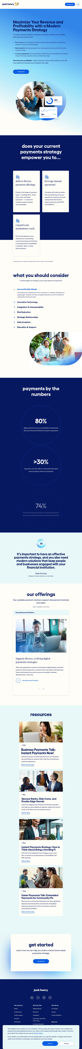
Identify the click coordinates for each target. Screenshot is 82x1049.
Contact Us (69, 4)
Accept (50, 1043)
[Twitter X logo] (50, 998)
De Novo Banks (18, 1015)
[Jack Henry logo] (10, 5)
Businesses (17, 1022)
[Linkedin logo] (31, 998)
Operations (36, 1015)
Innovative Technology (27, 302)
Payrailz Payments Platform (25, 612)
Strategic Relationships (27, 317)
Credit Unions (18, 1012)
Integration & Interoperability (30, 307)
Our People (54, 1008)
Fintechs (16, 1018)
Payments (35, 1012)
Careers (53, 1012)
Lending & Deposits (38, 1024)
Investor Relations (56, 1015)
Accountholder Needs (27, 289)
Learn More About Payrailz (30, 680)
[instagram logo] (44, 998)
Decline (66, 1043)
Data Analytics (24, 322)
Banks (16, 1008)
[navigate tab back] (39, 689)
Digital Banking (37, 1008)
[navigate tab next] (43, 689)
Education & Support (26, 327)
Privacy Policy (38, 1033)
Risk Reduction (24, 312)
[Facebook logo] (37, 998)
